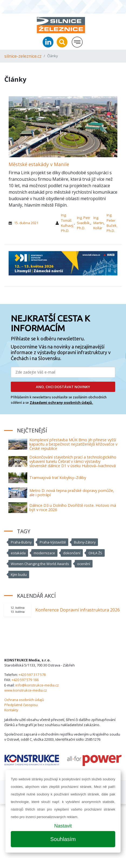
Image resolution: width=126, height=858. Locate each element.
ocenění (83, 563)
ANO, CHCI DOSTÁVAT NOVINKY (63, 386)
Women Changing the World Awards (40, 563)
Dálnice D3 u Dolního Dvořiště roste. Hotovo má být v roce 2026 (72, 507)
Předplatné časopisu (21, 704)
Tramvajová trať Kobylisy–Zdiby (57, 477)
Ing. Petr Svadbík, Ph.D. (83, 222)
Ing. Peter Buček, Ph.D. (112, 223)
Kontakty (11, 709)
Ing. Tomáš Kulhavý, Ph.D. (67, 223)
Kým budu (19, 574)
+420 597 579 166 (25, 679)
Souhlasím (63, 839)
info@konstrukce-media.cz (37, 685)
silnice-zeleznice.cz (23, 56)
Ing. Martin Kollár (98, 222)
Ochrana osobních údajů (24, 699)
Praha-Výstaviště (53, 542)
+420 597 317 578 (32, 674)
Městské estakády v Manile (39, 164)
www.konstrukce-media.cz (25, 690)
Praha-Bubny (21, 542)
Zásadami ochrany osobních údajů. (61, 402)
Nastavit (63, 826)
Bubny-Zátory (85, 542)
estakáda (18, 553)
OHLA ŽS (95, 553)
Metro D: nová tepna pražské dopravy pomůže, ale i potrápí (71, 492)
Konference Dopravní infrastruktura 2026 (77, 610)
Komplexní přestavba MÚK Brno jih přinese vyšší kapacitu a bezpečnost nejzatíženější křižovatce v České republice (73, 444)
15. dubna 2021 (26, 222)
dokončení (71, 553)
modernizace (44, 553)
